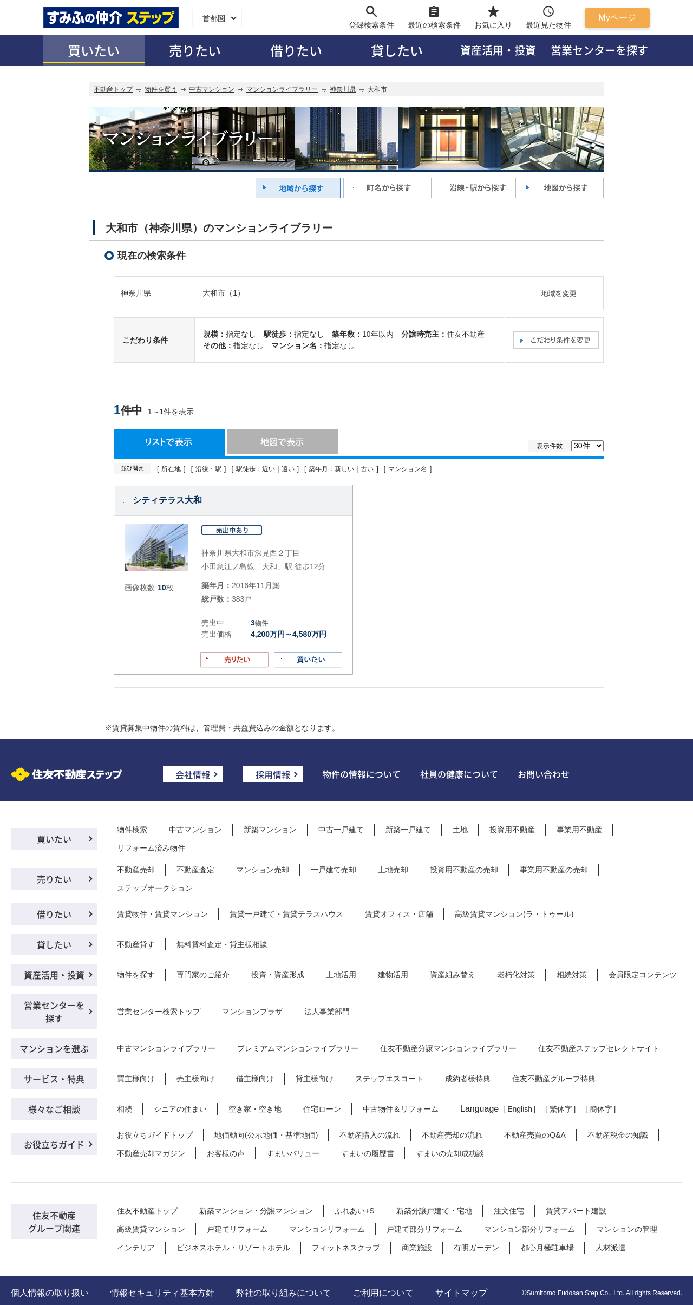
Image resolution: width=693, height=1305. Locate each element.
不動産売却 (136, 869)
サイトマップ (461, 1292)
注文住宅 (509, 1210)
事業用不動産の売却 (554, 869)
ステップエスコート (389, 1078)
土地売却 (393, 869)
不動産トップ (113, 89)
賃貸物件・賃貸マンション (162, 914)
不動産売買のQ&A (535, 1135)
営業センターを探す (599, 50)
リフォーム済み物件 (151, 848)
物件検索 (132, 829)
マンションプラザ (252, 1011)
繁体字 (561, 1109)
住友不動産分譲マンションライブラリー (448, 1048)
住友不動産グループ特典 (554, 1078)
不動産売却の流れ (452, 1135)
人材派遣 (611, 1247)
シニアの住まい (180, 1109)
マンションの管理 (627, 1229)
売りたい (195, 50)
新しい (344, 469)
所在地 (171, 469)
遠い (288, 469)
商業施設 (417, 1247)
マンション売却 (262, 869)
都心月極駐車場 (547, 1247)
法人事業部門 (327, 1011)
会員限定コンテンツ (643, 974)
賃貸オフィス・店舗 (399, 914)
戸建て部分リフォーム (424, 1229)
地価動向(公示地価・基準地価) (266, 1135)
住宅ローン (322, 1109)
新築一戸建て (408, 829)
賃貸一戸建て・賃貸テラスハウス (286, 914)
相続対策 (572, 974)
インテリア (136, 1247)
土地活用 (341, 974)
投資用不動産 (512, 829)
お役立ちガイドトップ (155, 1135)
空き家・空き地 (255, 1109)
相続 (124, 1109)
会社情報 (192, 774)
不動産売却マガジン (151, 1153)
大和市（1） (223, 293)
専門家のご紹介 (203, 974)
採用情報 (273, 774)
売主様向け (195, 1078)
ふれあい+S (355, 1210)
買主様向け (136, 1078)
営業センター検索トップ (158, 1011)
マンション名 (407, 469)
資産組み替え (452, 974)
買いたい (94, 50)
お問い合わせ (544, 773)
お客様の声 (226, 1153)
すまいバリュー (292, 1153)
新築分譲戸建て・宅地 (434, 1210)
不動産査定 (195, 869)
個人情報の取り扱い (50, 1292)
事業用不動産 (579, 829)
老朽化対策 (516, 974)
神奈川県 (343, 89)
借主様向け (255, 1078)
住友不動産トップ (147, 1210)
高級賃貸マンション (151, 1229)
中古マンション (211, 89)
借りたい (296, 50)
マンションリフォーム (327, 1229)
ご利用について (383, 1292)
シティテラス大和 (167, 500)
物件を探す (136, 974)
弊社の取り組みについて (283, 1292)
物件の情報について (362, 773)
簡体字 (601, 1109)
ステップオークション (155, 888)
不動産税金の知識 (617, 1135)
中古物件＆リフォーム (401, 1109)
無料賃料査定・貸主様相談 (221, 944)
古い (367, 469)
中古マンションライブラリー (166, 1048)
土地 (460, 829)
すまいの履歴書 (367, 1153)
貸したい (397, 50)
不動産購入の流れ (369, 1135)
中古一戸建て (341, 829)
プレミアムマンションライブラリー (297, 1048)
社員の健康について (459, 773)
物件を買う (161, 89)
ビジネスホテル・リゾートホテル (233, 1247)
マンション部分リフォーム (529, 1229)
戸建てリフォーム (237, 1229)
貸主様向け (315, 1078)
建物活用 (393, 974)
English (519, 1109)
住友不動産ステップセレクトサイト (598, 1048)
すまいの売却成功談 (450, 1153)
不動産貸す (136, 944)
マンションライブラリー (282, 89)
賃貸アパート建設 (576, 1210)
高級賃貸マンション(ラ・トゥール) (514, 914)
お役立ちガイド (54, 1144)
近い (268, 469)
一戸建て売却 (333, 869)
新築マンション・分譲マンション (256, 1210)
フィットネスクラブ (346, 1247)
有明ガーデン (476, 1247)
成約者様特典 (468, 1078)
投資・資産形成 (277, 974)
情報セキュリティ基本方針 (162, 1292)
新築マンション (270, 829)
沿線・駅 (208, 469)
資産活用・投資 (498, 50)
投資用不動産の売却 (464, 869)
